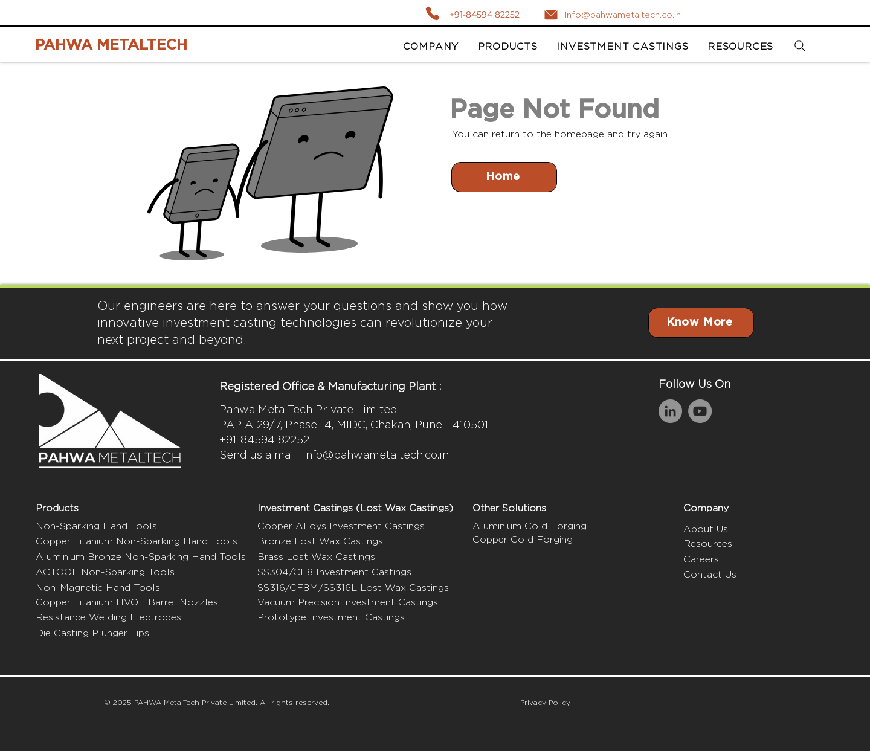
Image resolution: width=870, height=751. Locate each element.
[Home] (504, 177)
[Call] (432, 13)
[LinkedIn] (670, 411)
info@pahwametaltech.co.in (376, 454)
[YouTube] (700, 411)
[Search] (799, 46)
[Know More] (701, 323)
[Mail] (551, 14)
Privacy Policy (545, 702)
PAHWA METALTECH (111, 45)
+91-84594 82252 (485, 14)
